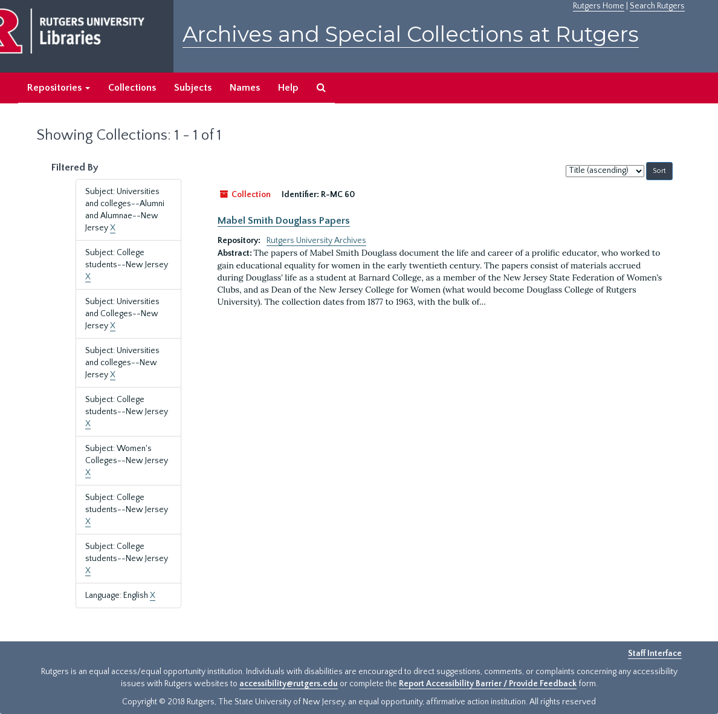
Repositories (58, 87)
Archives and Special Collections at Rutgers (411, 34)
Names (245, 87)
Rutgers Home (598, 6)
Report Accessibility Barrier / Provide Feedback (488, 684)
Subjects (193, 87)
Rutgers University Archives (316, 240)
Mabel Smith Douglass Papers (284, 220)
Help (288, 87)
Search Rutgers (657, 6)
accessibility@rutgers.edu (288, 684)
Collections (132, 87)
